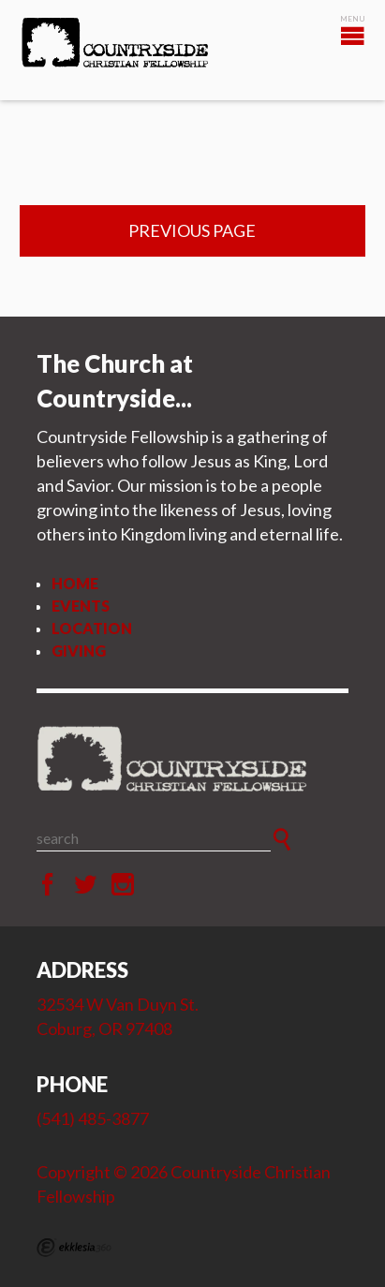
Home (75, 583)
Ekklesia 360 (74, 1247)
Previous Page (192, 230)
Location (92, 628)
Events (81, 605)
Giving (79, 650)
